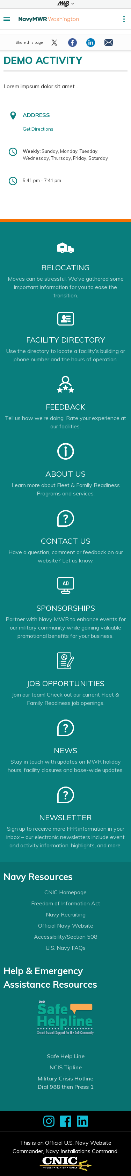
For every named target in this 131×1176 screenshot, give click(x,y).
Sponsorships (65, 608)
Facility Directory (65, 340)
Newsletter (65, 817)
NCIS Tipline (66, 1067)
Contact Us (65, 541)
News (65, 750)
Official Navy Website (65, 925)
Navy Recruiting (66, 914)
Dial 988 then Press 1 (66, 1086)
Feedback (65, 407)
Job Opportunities (65, 683)
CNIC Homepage (65, 892)
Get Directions (38, 129)
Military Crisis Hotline (65, 1078)
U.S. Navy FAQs (65, 947)
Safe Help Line (66, 1056)
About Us (65, 474)
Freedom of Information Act (65, 903)
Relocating (65, 267)
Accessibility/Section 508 (65, 936)
